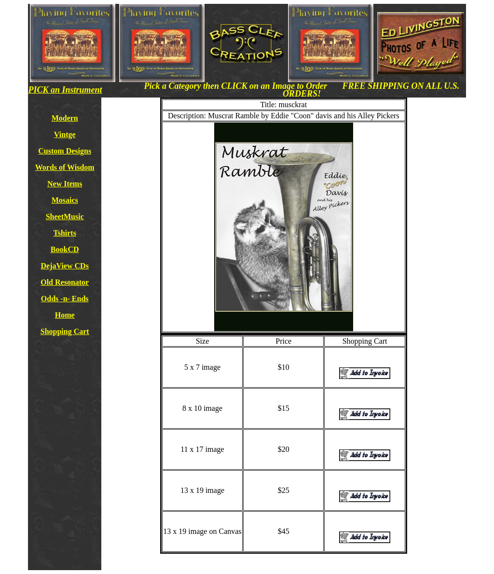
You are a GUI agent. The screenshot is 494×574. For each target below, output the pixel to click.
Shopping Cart (65, 331)
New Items (64, 184)
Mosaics (65, 200)
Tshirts (64, 233)
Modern (65, 118)
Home (65, 315)
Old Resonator (65, 282)
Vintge (65, 134)
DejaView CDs (65, 266)
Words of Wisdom (65, 167)
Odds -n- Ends (65, 298)
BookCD (65, 249)
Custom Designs (64, 151)
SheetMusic (65, 216)
